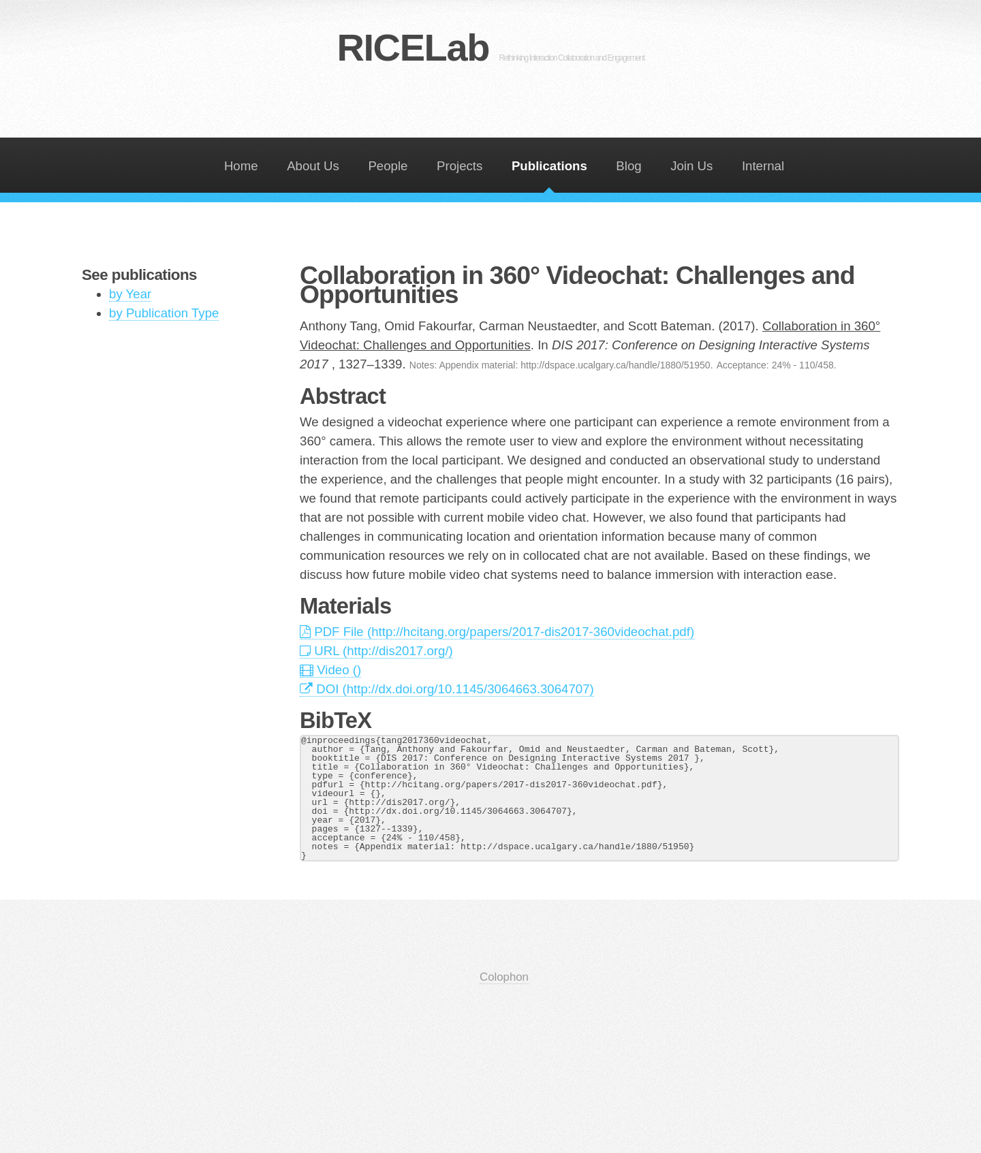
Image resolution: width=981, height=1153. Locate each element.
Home (241, 166)
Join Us (691, 166)
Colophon (504, 976)
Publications (549, 166)
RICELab (490, 47)
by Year (130, 294)
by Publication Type (164, 313)
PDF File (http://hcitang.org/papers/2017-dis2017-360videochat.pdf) (497, 632)
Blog (628, 166)
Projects (459, 166)
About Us (313, 166)
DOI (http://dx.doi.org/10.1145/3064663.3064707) (447, 689)
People (387, 166)
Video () (330, 670)
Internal (763, 166)
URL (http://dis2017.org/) (376, 651)
